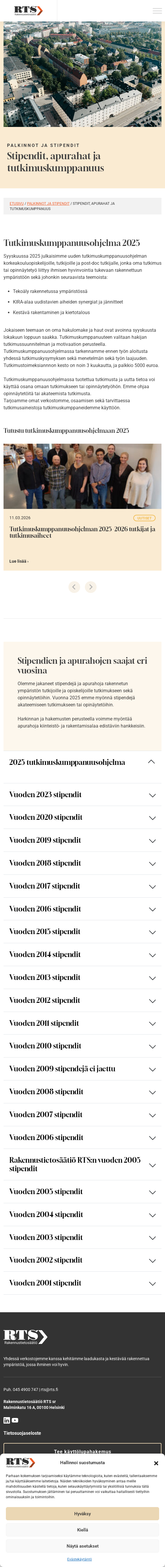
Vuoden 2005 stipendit (46, 1191)
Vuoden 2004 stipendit (46, 1214)
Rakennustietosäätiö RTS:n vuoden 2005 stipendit (75, 1164)
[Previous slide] (74, 587)
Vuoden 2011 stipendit (44, 1023)
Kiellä (82, 1530)
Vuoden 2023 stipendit (45, 794)
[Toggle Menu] (157, 11)
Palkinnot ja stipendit (48, 204)
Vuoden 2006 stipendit (46, 1137)
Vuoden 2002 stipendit (46, 1260)
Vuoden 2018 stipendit (45, 863)
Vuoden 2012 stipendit (44, 1000)
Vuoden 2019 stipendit (45, 840)
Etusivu (17, 204)
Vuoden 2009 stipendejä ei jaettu (62, 1069)
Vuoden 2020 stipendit (46, 817)
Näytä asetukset (83, 1546)
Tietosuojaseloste (22, 1433)
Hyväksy (82, 1513)
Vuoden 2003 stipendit (46, 1237)
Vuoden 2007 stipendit (46, 1114)
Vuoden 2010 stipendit (45, 1046)
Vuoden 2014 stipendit (45, 954)
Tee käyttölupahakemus (82, 1451)
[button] (156, 1463)
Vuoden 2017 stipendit (44, 886)
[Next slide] (91, 587)
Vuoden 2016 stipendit (45, 909)
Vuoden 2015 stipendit (45, 931)
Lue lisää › (18, 561)
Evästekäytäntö (79, 1559)
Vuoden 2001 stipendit (45, 1283)
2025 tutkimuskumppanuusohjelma (67, 762)
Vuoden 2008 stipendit (46, 1091)
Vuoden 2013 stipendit (45, 977)
